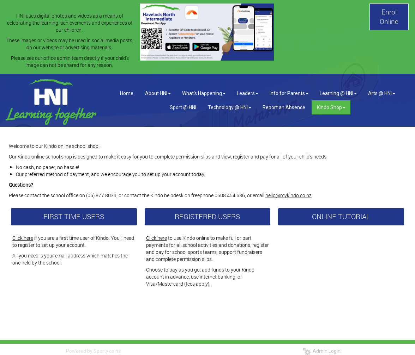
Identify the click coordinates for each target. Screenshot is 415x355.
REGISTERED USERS (207, 216)
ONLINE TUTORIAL (341, 216)
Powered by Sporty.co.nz (93, 351)
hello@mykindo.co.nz (288, 195)
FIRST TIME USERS (73, 216)
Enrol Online (389, 16)
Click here (22, 238)
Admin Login (322, 351)
